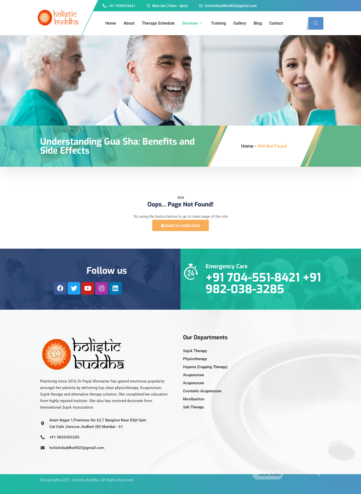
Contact (276, 23)
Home (110, 23)
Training (218, 23)
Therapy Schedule (158, 23)
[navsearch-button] (315, 23)
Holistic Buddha (85, 474)
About (129, 23)
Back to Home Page (180, 226)
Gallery (239, 23)
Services (192, 23)
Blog (258, 23)
